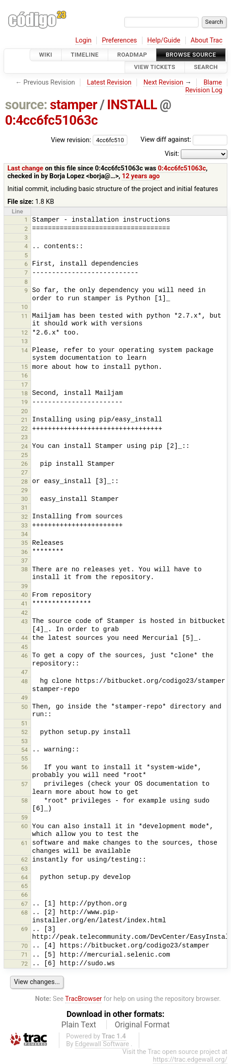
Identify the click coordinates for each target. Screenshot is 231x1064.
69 (24, 929)
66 (24, 894)
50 (24, 706)
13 (24, 341)
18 (24, 393)
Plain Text (78, 1024)
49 (24, 697)
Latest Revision (109, 82)
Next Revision (163, 82)
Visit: (172, 154)
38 (24, 569)
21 (24, 419)
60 (24, 826)
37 (24, 560)
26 (24, 463)
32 (24, 516)
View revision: (71, 140)
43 (24, 621)
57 (24, 784)
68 (24, 912)
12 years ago (141, 176)
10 (24, 306)
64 (24, 877)
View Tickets (154, 67)
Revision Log (204, 90)
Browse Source (191, 54)
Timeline (85, 54)
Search (206, 67)
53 (24, 741)
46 (24, 655)
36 (24, 551)
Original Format (142, 1024)
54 (24, 749)
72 (24, 963)
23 (24, 437)
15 (24, 366)
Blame (213, 82)
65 (24, 886)
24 (24, 446)
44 (24, 637)
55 (24, 758)
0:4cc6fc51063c (51, 120)
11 (24, 316)
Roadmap (132, 54)
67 (24, 903)
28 (24, 481)
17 (24, 384)
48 (24, 681)
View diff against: (184, 140)
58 (24, 800)
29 (24, 490)
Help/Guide (163, 40)
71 (24, 954)
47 (24, 672)
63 (24, 868)
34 (24, 534)
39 (24, 586)
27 (24, 472)
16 (24, 375)
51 (24, 723)
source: (26, 104)
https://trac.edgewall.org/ (190, 1060)
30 (24, 498)
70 (24, 945)
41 (24, 603)
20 (24, 411)
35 (24, 542)
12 (24, 332)
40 (24, 594)
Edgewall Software (102, 1044)
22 (24, 428)
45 (24, 647)
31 (24, 507)
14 (24, 350)
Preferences (119, 40)
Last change (25, 168)
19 (24, 402)
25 (24, 455)
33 (24, 525)
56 (24, 767)
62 (24, 859)
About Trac (207, 40)
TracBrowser (83, 999)
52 (24, 732)
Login (83, 40)
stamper (73, 104)
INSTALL (132, 104)
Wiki (45, 54)
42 (24, 612)
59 (24, 817)
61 (24, 843)
